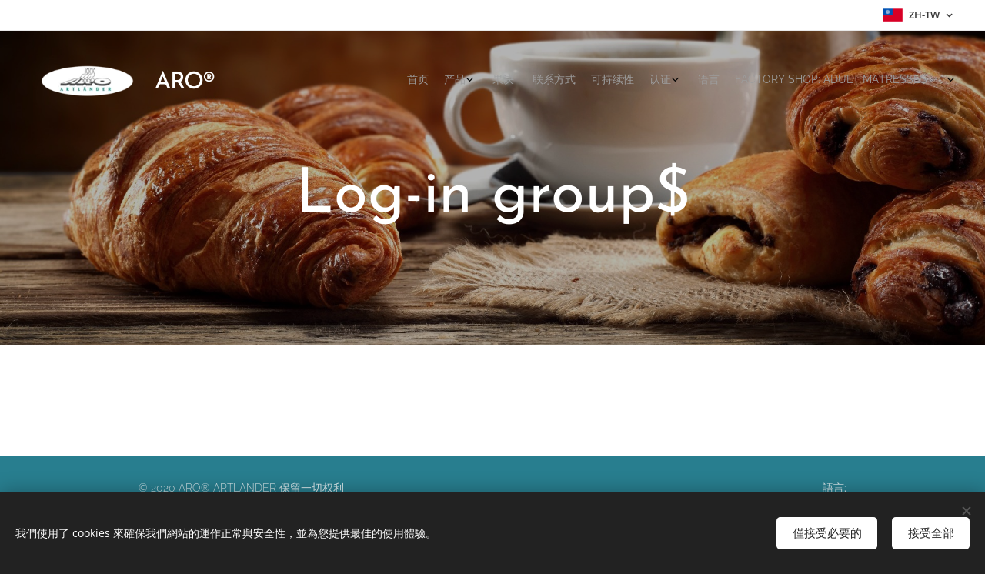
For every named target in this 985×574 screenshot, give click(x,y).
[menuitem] (764, 81)
